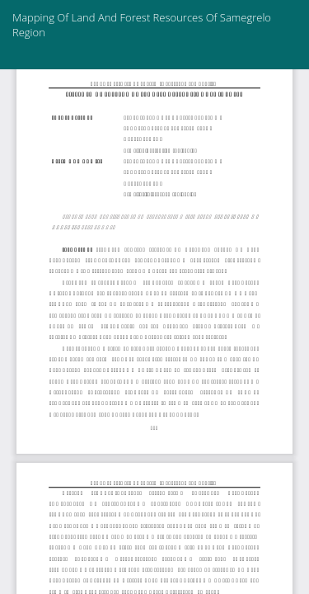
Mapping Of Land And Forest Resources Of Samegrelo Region (141, 25)
